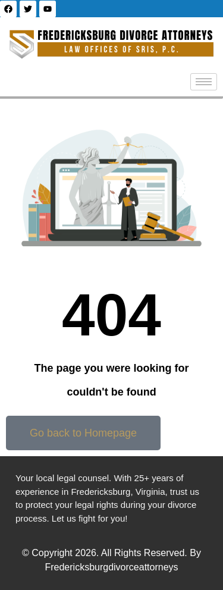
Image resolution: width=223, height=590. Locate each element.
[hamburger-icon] (203, 81)
